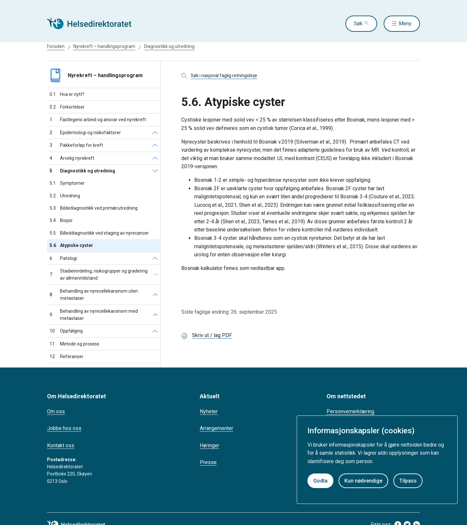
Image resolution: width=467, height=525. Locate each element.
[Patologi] (155, 258)
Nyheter (209, 411)
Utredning (65, 195)
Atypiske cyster (71, 245)
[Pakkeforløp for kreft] (155, 145)
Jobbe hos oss (64, 428)
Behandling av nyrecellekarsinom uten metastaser (94, 294)
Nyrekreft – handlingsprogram (104, 46)
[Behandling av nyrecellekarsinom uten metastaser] (155, 294)
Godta (320, 481)
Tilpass (408, 481)
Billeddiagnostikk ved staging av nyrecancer (99, 233)
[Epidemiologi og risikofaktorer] (155, 132)
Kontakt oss (60, 445)
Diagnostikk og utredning (169, 46)
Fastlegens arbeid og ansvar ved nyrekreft (98, 119)
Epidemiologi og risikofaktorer (85, 132)
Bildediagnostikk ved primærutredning (94, 208)
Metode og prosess (74, 343)
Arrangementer (216, 428)
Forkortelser (67, 107)
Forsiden (56, 46)
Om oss (56, 411)
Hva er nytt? (67, 94)
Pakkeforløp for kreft (76, 145)
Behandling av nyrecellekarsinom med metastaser (94, 315)
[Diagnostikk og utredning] (155, 170)
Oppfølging (66, 330)
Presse (208, 462)
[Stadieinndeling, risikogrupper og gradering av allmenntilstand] (155, 274)
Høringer (209, 445)
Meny (405, 23)
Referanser (66, 356)
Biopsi (61, 220)
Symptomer (67, 183)
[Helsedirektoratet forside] (93, 23)
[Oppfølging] (155, 330)
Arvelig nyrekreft (72, 158)
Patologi (63, 258)
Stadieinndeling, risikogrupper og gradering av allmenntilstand (99, 274)
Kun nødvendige (363, 481)
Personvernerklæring (350, 411)
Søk (358, 23)
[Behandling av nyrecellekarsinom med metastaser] (155, 315)
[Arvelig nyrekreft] (155, 158)
